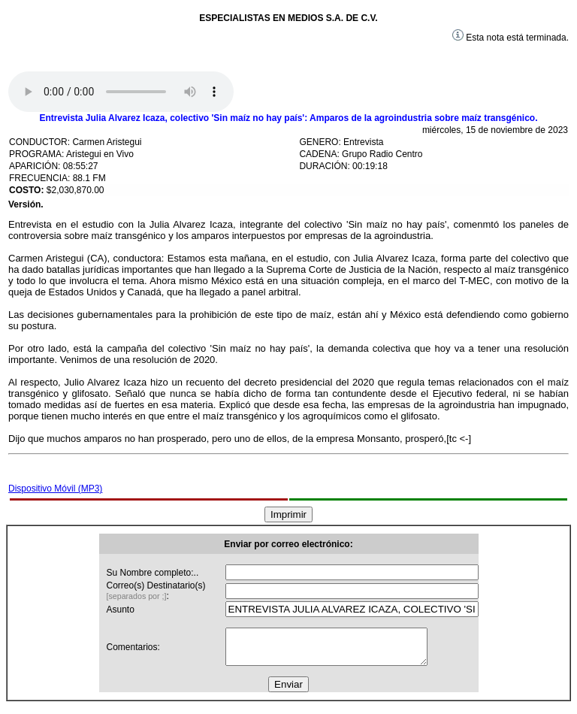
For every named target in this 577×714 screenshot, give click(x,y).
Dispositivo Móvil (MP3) (55, 488)
